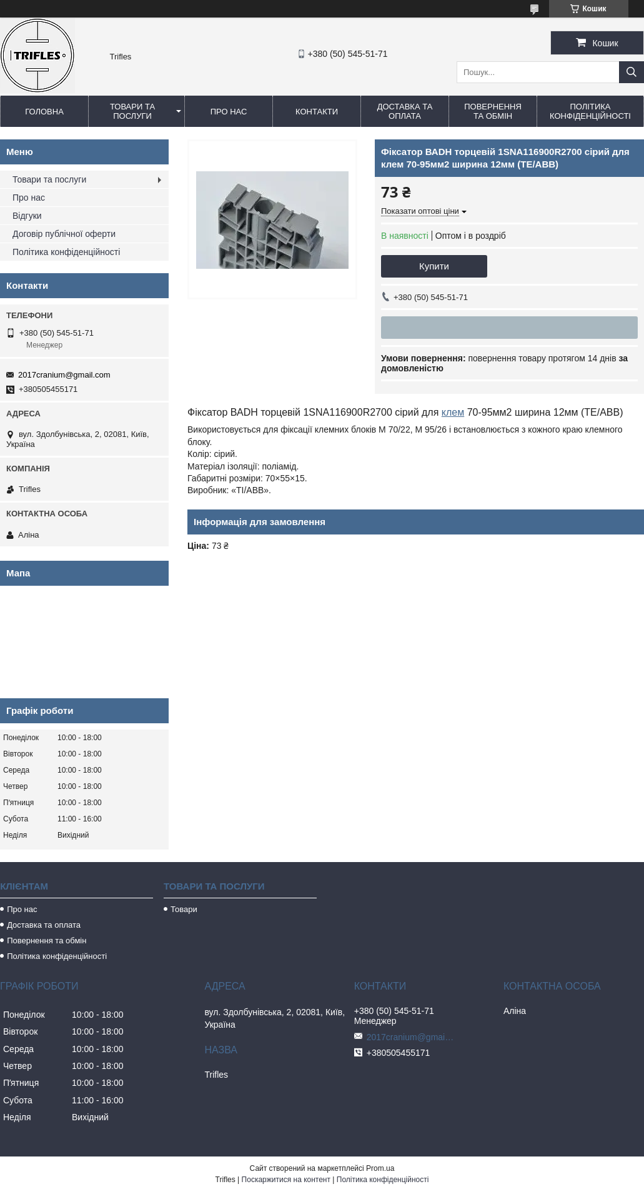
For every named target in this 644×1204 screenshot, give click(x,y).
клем (453, 412)
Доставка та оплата (405, 111)
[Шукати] (631, 72)
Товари (184, 909)
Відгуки (27, 216)
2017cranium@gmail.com (64, 374)
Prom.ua (380, 1168)
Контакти (316, 111)
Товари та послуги (132, 111)
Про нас (229, 111)
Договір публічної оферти (64, 234)
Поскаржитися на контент (286, 1179)
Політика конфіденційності (590, 111)
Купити (434, 266)
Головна (44, 111)
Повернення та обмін (493, 111)
